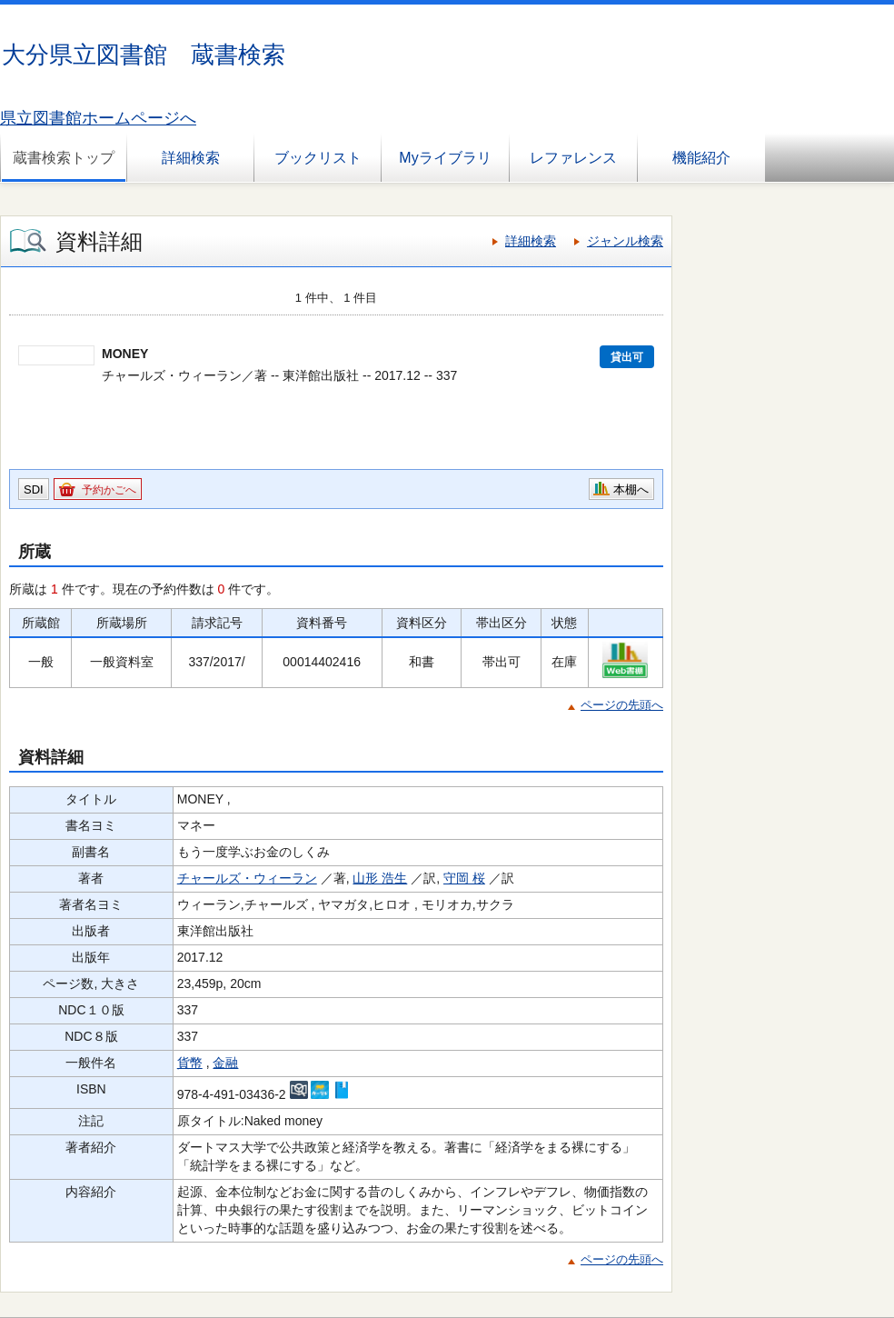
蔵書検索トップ (63, 157)
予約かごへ (109, 490)
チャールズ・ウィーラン (247, 878)
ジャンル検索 (625, 241)
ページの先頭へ (622, 705)
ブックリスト (318, 157)
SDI (34, 489)
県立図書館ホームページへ (98, 118)
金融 (225, 1062)
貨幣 (190, 1062)
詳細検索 (191, 157)
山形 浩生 (380, 878)
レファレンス (573, 157)
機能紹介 (701, 157)
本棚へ (631, 489)
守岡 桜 (464, 878)
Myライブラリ (445, 157)
